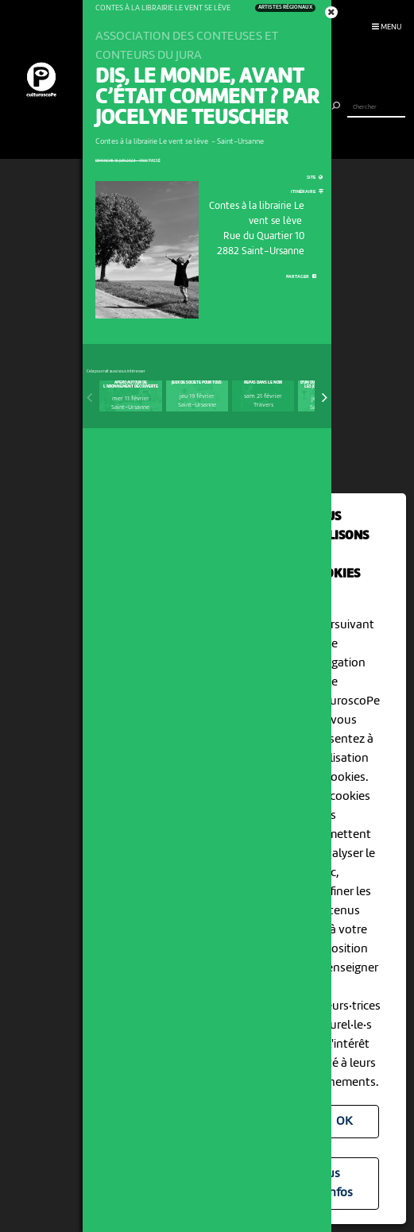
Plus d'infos (335, 1183)
